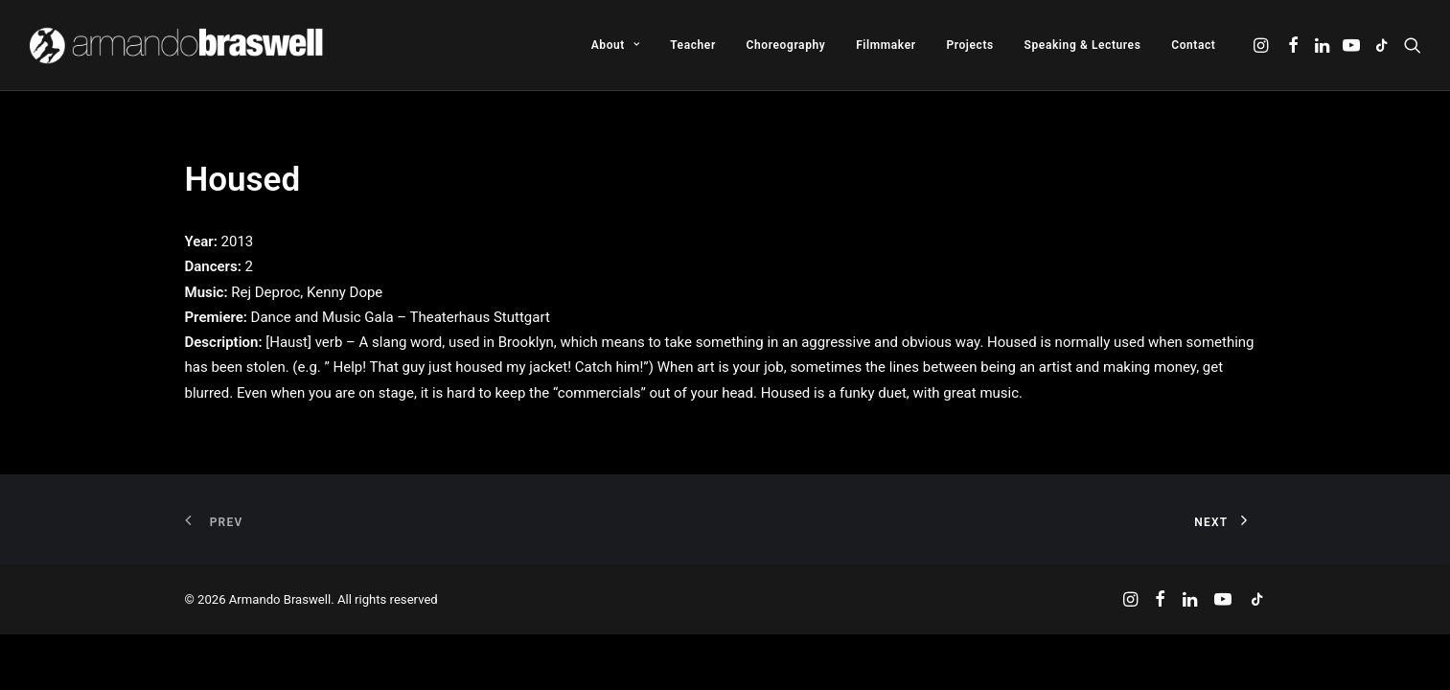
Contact (1193, 45)
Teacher (693, 45)
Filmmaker (886, 45)
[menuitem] (616, 45)
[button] (1263, 45)
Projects (969, 45)
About (615, 45)
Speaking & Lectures (1082, 45)
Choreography (786, 45)
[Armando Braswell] (178, 45)
